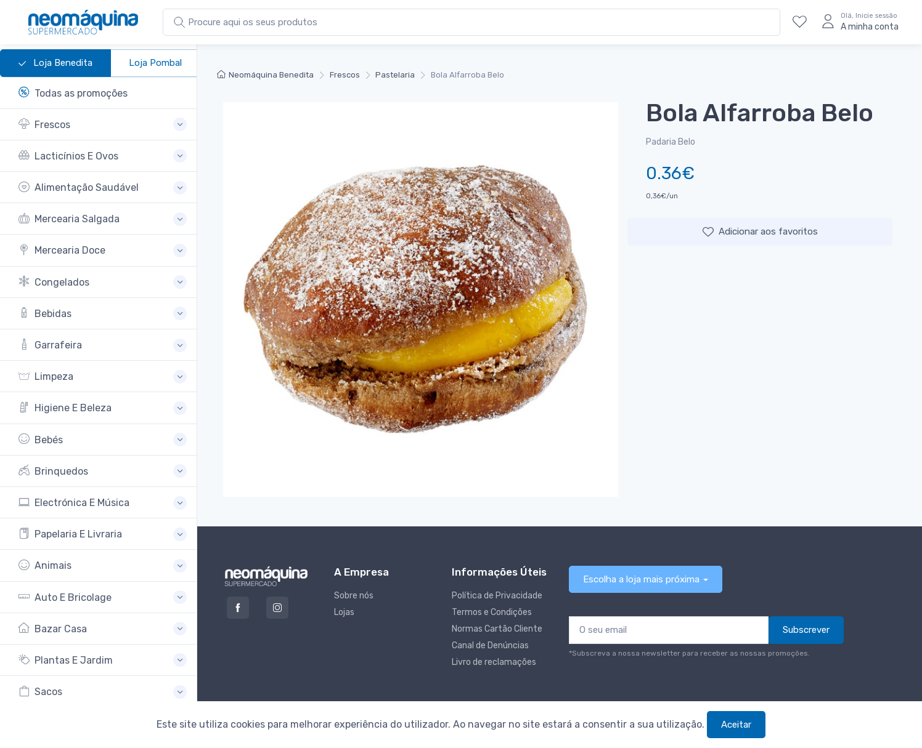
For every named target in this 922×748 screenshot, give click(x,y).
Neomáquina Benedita (265, 74)
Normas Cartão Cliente (497, 629)
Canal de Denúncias (490, 645)
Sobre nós (353, 595)
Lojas (344, 612)
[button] (102, 124)
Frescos (345, 74)
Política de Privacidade (497, 595)
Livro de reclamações (494, 662)
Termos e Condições (492, 612)
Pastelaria (395, 74)
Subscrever (806, 629)
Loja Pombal (155, 62)
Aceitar (736, 724)
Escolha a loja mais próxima (641, 579)
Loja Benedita (55, 63)
